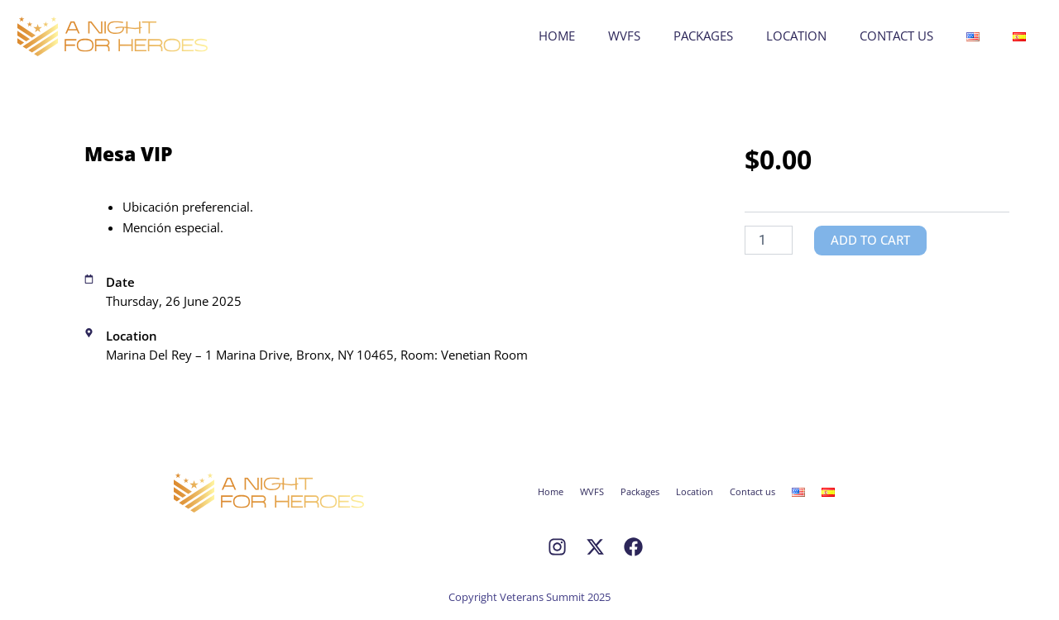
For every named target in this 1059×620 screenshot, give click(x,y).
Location (796, 36)
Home (557, 36)
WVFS (624, 36)
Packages (703, 36)
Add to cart (873, 240)
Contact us (896, 36)
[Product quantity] (769, 240)
